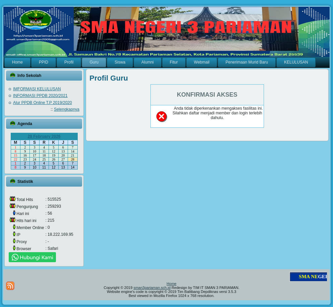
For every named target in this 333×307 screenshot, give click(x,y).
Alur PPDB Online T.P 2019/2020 (42, 102)
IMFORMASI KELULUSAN (37, 89)
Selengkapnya (66, 109)
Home (171, 284)
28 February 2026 (43, 136)
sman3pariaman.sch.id (152, 288)
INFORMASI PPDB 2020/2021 (40, 95)
